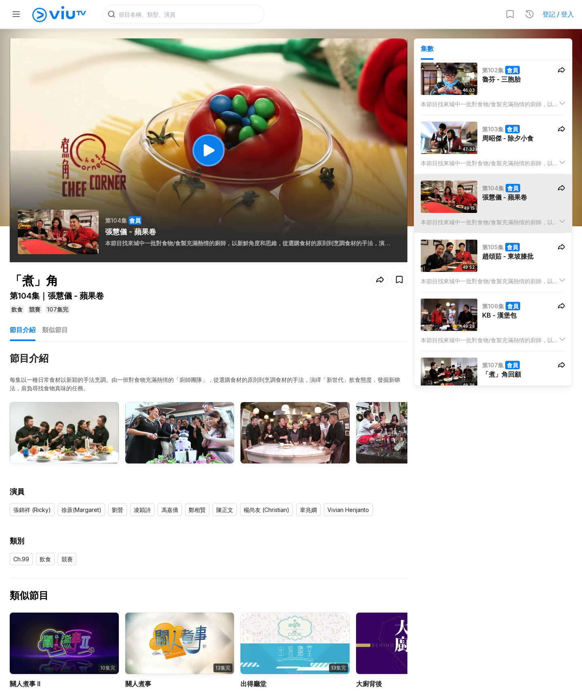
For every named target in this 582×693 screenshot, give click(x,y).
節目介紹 (23, 330)
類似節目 (55, 330)
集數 (427, 49)
